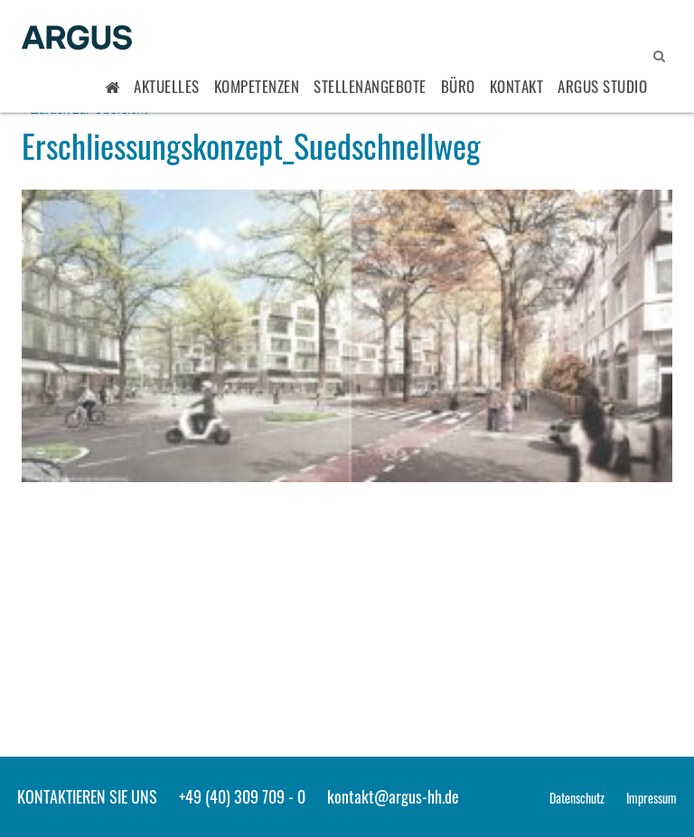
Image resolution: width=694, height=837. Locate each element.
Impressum (651, 797)
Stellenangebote (370, 86)
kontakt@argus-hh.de (393, 796)
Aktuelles (167, 86)
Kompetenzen (257, 86)
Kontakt (517, 86)
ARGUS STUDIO (602, 86)
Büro (458, 86)
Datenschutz (577, 797)
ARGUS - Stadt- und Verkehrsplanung (77, 38)
